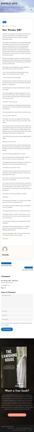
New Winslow (11, 428)
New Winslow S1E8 (27, 270)
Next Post (28, 267)
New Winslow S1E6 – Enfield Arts (9, 280)
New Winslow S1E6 (6, 265)
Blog (30, 430)
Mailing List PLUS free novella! (20, 430)
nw (4, 22)
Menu (2, 9)
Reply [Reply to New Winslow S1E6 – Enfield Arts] (2, 288)
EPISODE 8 (5, 238)
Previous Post (6, 263)
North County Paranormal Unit (23, 428)
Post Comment (7, 329)
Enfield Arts (9, 4)
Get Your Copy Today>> (17, 415)
